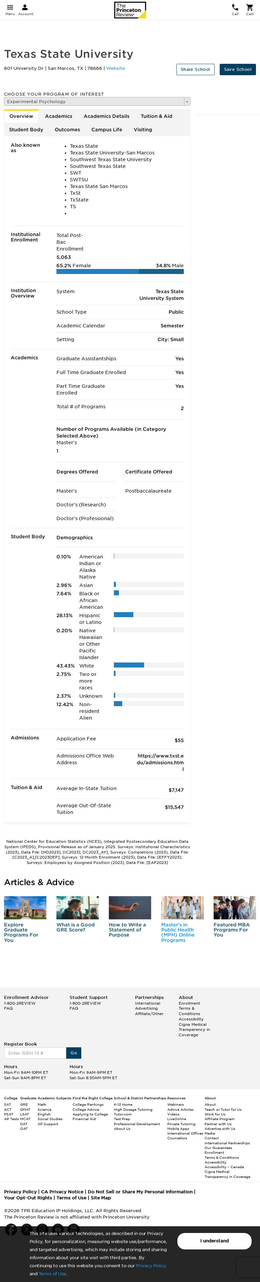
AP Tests (11, 1119)
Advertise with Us (220, 1129)
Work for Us (215, 1114)
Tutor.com (123, 1114)
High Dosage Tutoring (133, 1109)
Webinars (175, 1104)
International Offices (185, 1133)
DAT (24, 1124)
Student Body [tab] (26, 129)
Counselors (177, 1138)
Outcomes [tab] (67, 129)
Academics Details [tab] (106, 116)
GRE (24, 1104)
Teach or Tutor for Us (223, 1109)
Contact (212, 1138)
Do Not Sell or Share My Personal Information (140, 1191)
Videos (173, 1114)
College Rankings (88, 1104)
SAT (7, 1104)
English (44, 1114)
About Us (122, 1129)
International (147, 1003)
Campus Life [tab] (106, 129)
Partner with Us (218, 1124)
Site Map (101, 1197)
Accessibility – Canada (224, 1167)
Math (42, 1104)
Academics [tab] (58, 116)
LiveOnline (176, 1119)
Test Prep (122, 1119)
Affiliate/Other (149, 1013)
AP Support (48, 1124)
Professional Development (137, 1124)
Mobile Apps (178, 1129)
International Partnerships (227, 1143)
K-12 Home (123, 1104)
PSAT (8, 1114)
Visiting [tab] (143, 129)
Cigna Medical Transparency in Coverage (194, 1029)
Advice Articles (180, 1109)
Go (74, 1052)
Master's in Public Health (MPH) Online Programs (177, 932)
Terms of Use (52, 1273)
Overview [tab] (21, 116)
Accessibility (191, 1019)
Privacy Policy (151, 1265)
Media (210, 1133)
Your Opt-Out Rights (28, 1197)
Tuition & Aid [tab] (156, 116)
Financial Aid (84, 1119)
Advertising (146, 1008)
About (210, 1104)
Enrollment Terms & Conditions (189, 1008)
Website (115, 68)
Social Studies (50, 1119)
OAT (24, 1129)
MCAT (25, 1119)
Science (44, 1109)
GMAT (25, 1109)
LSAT (24, 1114)
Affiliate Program (219, 1119)
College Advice (86, 1109)
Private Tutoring (181, 1124)
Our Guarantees (218, 1148)
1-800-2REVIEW (20, 1003)
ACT (8, 1109)
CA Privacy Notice (62, 1191)
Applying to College (90, 1114)
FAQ (8, 1008)
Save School (238, 69)
